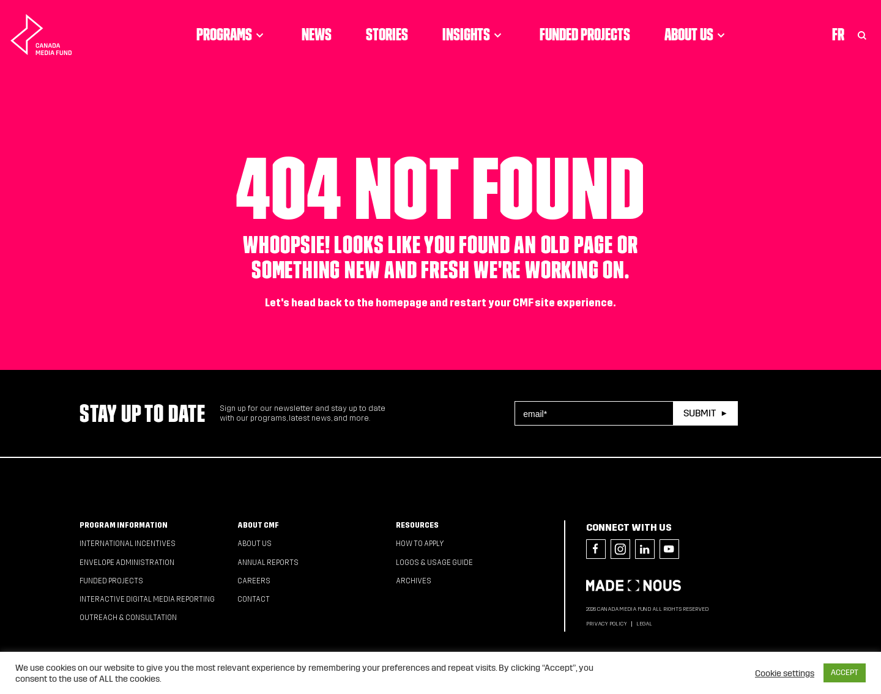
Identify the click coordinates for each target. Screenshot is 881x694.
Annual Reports (268, 562)
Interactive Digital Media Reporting (147, 599)
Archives (413, 581)
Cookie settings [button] (784, 673)
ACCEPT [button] (844, 672)
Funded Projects (585, 34)
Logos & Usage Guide (434, 562)
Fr (838, 34)
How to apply (420, 543)
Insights (473, 34)
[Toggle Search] (862, 34)
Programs (231, 34)
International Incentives (128, 543)
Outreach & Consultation (128, 617)
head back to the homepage (359, 303)
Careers (253, 581)
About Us (696, 34)
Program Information (124, 525)
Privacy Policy (606, 624)
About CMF (258, 525)
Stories (387, 34)
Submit (699, 413)
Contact (253, 599)
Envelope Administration (127, 562)
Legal (644, 624)
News (317, 34)
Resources (417, 525)
